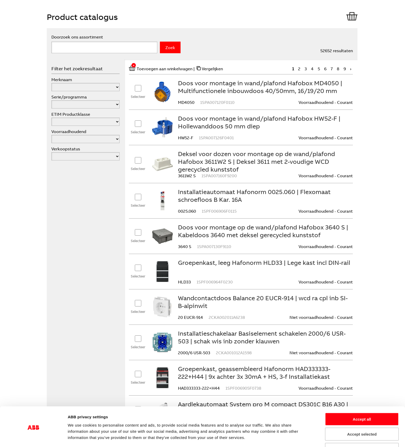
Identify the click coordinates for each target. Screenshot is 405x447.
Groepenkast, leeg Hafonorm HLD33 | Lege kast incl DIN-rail (264, 262)
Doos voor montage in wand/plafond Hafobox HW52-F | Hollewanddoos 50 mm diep (259, 122)
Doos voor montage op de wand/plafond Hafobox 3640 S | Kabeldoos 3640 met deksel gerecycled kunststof (263, 231)
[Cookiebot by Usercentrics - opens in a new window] (33, 437)
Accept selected (362, 417)
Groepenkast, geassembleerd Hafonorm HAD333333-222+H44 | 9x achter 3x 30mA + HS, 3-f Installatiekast (254, 372)
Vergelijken (212, 68)
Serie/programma (69, 96)
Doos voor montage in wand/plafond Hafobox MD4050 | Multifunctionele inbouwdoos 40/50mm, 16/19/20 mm (260, 87)
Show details (298, 437)
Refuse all (362, 432)
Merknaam (61, 79)
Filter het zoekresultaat (77, 69)
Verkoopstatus (65, 148)
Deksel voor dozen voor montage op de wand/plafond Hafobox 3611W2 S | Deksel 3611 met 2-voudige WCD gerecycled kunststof (256, 161)
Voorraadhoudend (68, 131)
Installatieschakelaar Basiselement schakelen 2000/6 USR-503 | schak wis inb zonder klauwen (262, 337)
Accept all (362, 401)
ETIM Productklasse (70, 114)
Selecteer (138, 97)
